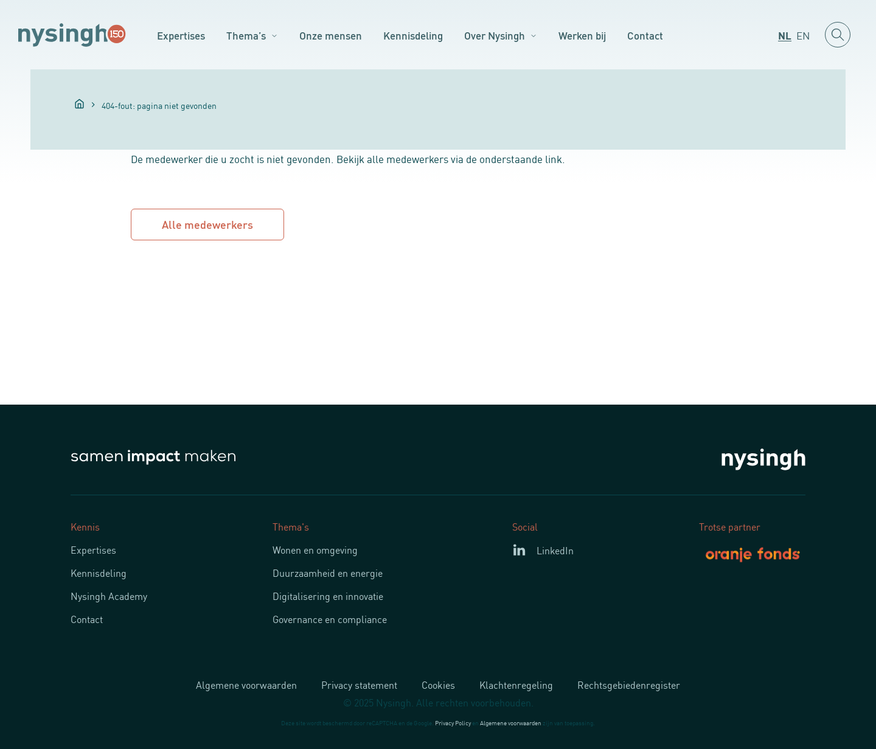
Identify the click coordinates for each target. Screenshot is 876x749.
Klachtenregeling (516, 684)
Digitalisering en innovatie (328, 595)
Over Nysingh (494, 34)
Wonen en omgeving (315, 549)
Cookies (438, 684)
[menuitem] (784, 34)
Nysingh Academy (109, 595)
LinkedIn (555, 550)
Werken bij (582, 34)
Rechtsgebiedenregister (628, 684)
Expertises (181, 34)
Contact (645, 34)
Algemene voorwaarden (246, 684)
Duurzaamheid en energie (328, 572)
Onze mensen (330, 34)
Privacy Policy (453, 722)
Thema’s (246, 34)
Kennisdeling (413, 34)
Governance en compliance (330, 618)
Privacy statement (359, 684)
